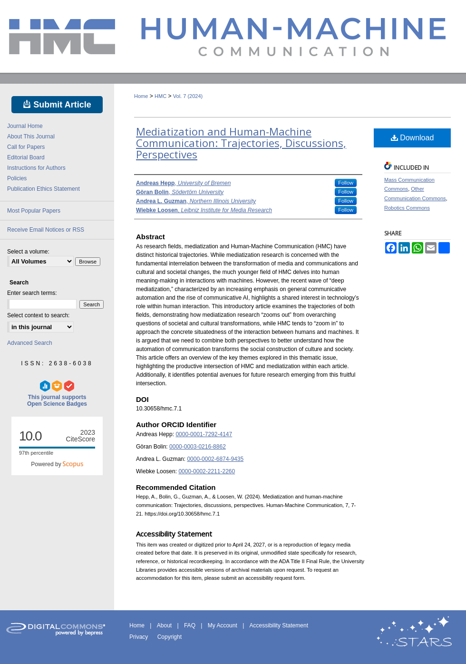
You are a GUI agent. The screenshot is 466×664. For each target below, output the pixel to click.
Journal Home (25, 126)
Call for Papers (26, 147)
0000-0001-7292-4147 (203, 434)
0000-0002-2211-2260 (206, 471)
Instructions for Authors (36, 168)
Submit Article (57, 104)
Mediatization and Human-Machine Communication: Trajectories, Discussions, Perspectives (241, 142)
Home (141, 96)
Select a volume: (28, 251)
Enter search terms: (32, 293)
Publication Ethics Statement (43, 189)
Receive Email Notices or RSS (45, 229)
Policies (17, 178)
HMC (160, 96)
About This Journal (31, 136)
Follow (345, 183)
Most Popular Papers (33, 210)
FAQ (190, 625)
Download (412, 138)
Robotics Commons (407, 208)
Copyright (169, 637)
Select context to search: (38, 315)
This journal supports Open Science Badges (57, 394)
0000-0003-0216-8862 (197, 446)
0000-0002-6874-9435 (215, 459)
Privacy (139, 637)
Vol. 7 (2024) (188, 96)
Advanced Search (29, 343)
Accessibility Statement (279, 625)
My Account (223, 625)
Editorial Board (26, 157)
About (165, 625)
